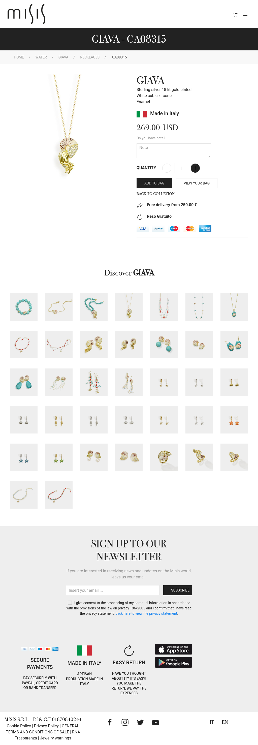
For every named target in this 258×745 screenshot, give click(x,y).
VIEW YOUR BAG (197, 183)
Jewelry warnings (55, 738)
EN (225, 722)
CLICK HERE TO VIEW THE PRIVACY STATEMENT (146, 613)
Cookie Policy (19, 726)
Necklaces (90, 57)
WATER (41, 57)
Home (19, 57)
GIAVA (63, 57)
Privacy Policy (46, 726)
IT (212, 722)
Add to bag (154, 183)
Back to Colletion (156, 193)
